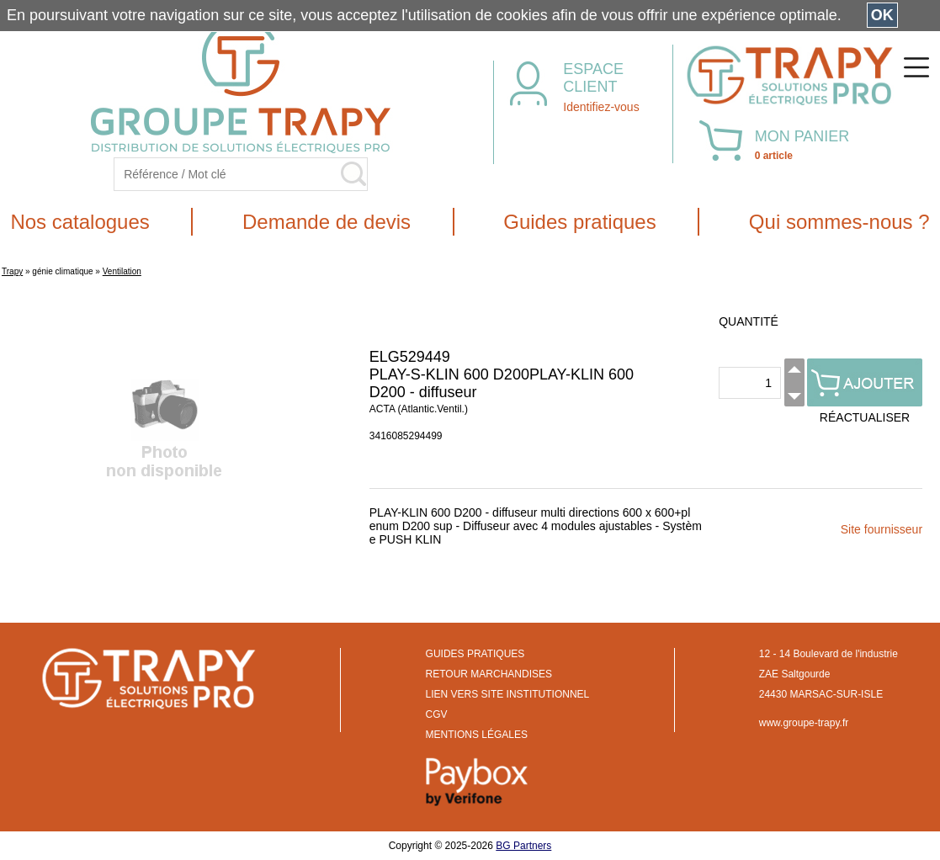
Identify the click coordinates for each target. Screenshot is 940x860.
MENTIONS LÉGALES (477, 735)
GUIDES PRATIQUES (475, 654)
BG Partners (523, 846)
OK (882, 15)
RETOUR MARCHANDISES (489, 674)
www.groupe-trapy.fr (803, 723)
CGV (437, 714)
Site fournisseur (881, 529)
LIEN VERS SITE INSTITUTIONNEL (508, 694)
